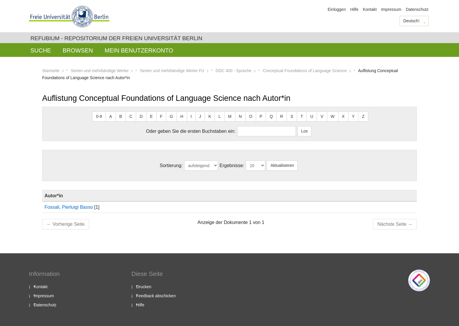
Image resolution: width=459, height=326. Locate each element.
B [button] (120, 116)
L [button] (219, 116)
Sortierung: (171, 165)
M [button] (230, 116)
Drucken (143, 286)
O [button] (250, 116)
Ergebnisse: (232, 165)
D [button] (141, 116)
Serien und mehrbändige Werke (100, 70)
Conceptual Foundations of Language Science (305, 70)
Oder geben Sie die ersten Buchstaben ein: (191, 131)
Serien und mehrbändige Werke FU (172, 70)
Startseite (50, 70)
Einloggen (337, 9)
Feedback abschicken (156, 295)
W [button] (333, 116)
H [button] (181, 116)
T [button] (302, 116)
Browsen (78, 50)
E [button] (151, 116)
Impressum (391, 9)
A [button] (110, 116)
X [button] (343, 116)
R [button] (281, 116)
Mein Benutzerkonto (139, 50)
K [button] (209, 116)
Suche (40, 50)
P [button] (261, 116)
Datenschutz (417, 9)
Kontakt (369, 9)
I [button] (191, 116)
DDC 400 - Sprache (233, 70)
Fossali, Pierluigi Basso (68, 207)
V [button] (322, 116)
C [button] (130, 116)
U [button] (311, 116)
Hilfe (354, 9)
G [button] (171, 116)
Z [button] (363, 116)
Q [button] (271, 116)
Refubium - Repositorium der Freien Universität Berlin (116, 38)
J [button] (200, 116)
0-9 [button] (99, 116)
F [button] (161, 116)
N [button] (240, 116)
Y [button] (353, 116)
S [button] (291, 116)
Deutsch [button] (414, 20)
